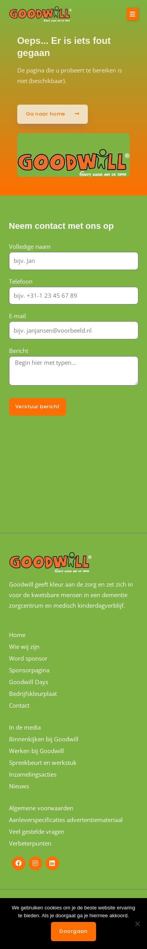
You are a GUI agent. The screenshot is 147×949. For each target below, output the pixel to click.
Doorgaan (73, 931)
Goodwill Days (28, 682)
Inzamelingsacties (32, 774)
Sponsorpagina (29, 670)
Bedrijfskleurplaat (33, 693)
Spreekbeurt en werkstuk (42, 762)
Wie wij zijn (24, 646)
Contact (19, 705)
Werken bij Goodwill (36, 751)
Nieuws (19, 786)
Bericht (18, 351)
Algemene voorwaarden (41, 808)
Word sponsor (28, 658)
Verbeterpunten (30, 843)
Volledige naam (30, 246)
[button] (132, 14)
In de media (25, 727)
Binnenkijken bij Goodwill (43, 739)
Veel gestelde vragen (36, 831)
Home (17, 635)
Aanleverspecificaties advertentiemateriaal (66, 820)
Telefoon (21, 281)
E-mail (17, 316)
